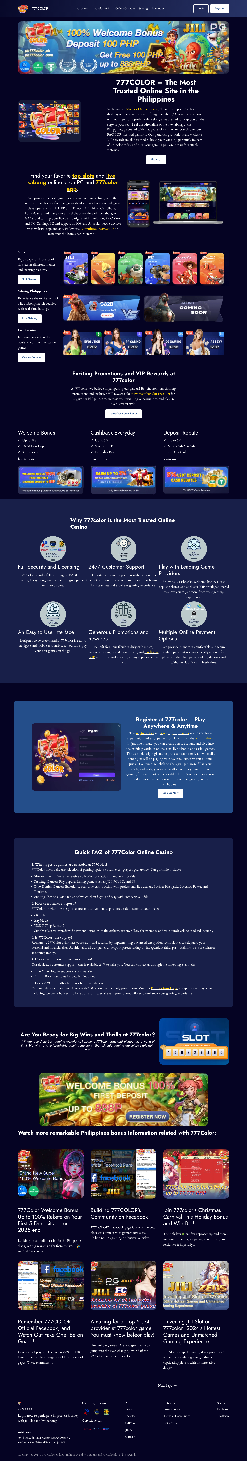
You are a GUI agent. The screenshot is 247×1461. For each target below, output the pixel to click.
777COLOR (40, 8)
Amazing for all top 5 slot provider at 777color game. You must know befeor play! (123, 1328)
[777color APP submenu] (110, 8)
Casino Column (31, 357)
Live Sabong (29, 318)
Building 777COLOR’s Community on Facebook (119, 1213)
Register (220, 8)
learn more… (28, 459)
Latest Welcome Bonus (123, 413)
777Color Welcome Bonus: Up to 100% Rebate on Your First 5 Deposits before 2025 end (50, 1220)
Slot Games (29, 279)
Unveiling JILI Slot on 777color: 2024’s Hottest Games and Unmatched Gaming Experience (191, 1331)
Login (201, 8)
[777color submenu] (88, 8)
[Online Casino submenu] (134, 8)
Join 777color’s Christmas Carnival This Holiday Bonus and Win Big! (195, 1217)
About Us (156, 159)
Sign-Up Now (170, 793)
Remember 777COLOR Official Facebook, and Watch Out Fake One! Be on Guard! (50, 1331)
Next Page (167, 1385)
